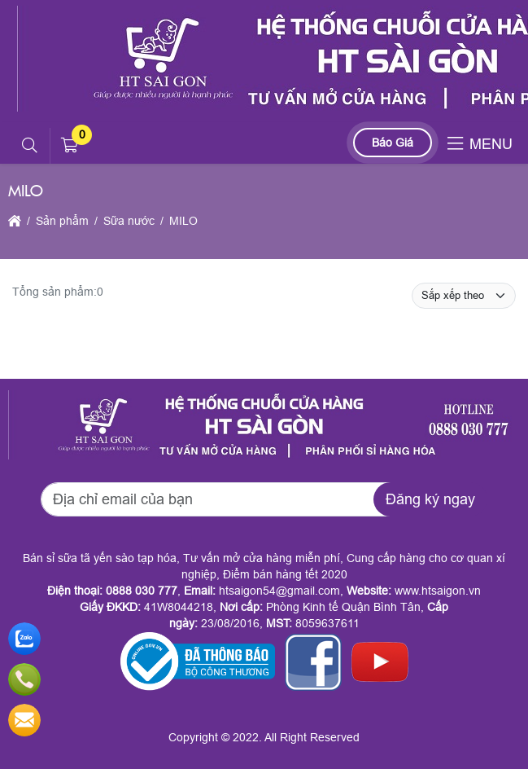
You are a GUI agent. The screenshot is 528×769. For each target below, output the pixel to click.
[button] (30, 146)
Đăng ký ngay (430, 499)
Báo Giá (392, 142)
